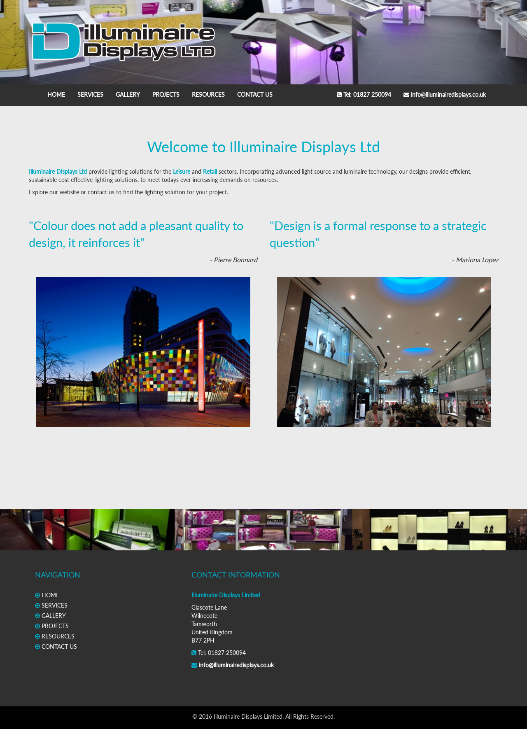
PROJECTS (166, 94)
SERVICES (90, 94)
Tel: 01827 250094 (364, 94)
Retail (210, 171)
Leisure (181, 171)
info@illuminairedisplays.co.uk (444, 94)
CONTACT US (255, 94)
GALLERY (128, 94)
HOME (56, 94)
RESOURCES (208, 94)
